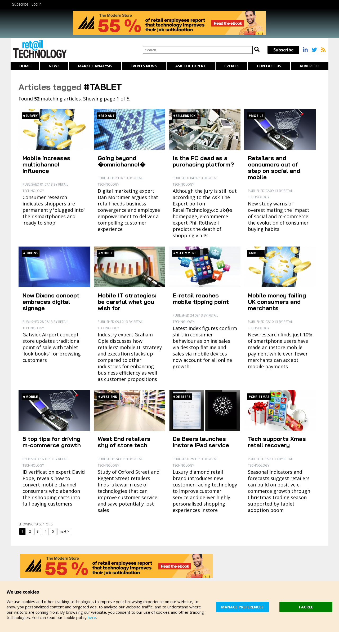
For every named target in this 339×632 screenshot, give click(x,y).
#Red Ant (106, 115)
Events (231, 65)
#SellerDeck (184, 115)
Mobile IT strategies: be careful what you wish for (127, 302)
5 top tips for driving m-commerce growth (52, 442)
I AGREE (306, 606)
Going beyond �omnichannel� (121, 161)
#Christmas (258, 396)
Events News (144, 65)
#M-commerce (185, 253)
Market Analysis (95, 65)
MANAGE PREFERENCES (242, 606)
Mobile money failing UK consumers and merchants (277, 302)
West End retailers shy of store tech (124, 442)
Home (24, 65)
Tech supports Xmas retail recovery (277, 442)
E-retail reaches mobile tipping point (201, 298)
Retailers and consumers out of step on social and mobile (274, 167)
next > (64, 531)
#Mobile (255, 115)
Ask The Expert (190, 65)
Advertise (310, 65)
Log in (37, 4)
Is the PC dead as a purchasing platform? (203, 161)
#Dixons (30, 253)
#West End (107, 396)
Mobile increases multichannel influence (46, 164)
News (54, 65)
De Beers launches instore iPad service (201, 442)
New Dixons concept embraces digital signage (51, 302)
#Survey (30, 115)
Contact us (269, 65)
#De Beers (181, 396)
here (92, 617)
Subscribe (20, 4)
